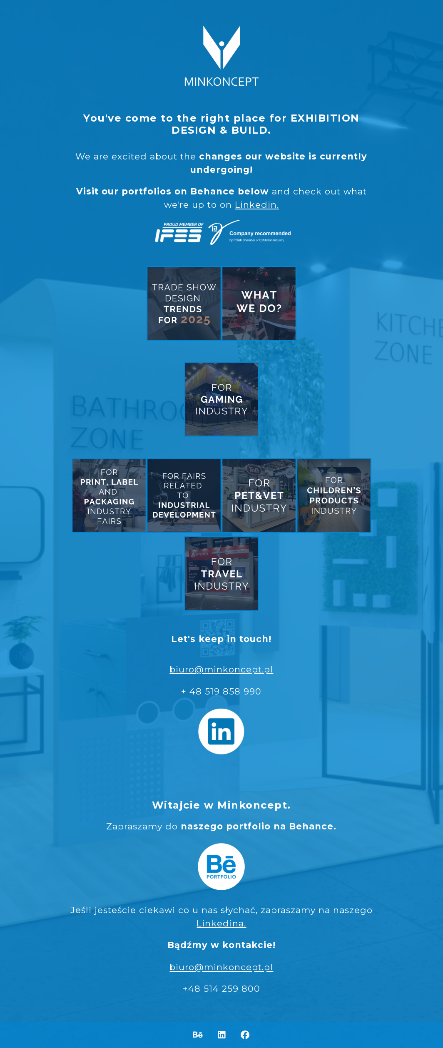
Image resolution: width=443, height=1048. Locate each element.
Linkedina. (221, 923)
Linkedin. (257, 204)
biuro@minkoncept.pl (221, 669)
